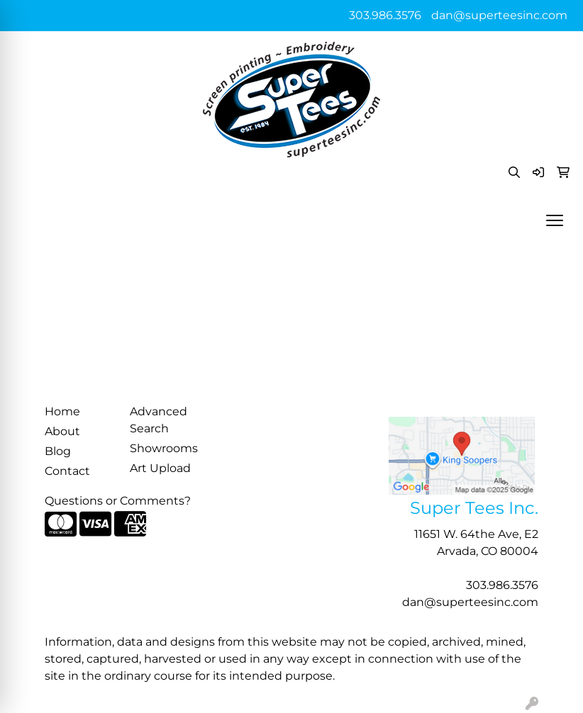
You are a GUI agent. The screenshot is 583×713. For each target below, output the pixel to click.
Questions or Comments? (118, 500)
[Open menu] (554, 220)
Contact (67, 471)
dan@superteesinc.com (499, 15)
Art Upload (160, 468)
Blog (58, 451)
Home (62, 411)
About (62, 431)
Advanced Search (158, 420)
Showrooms (164, 448)
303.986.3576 (385, 15)
